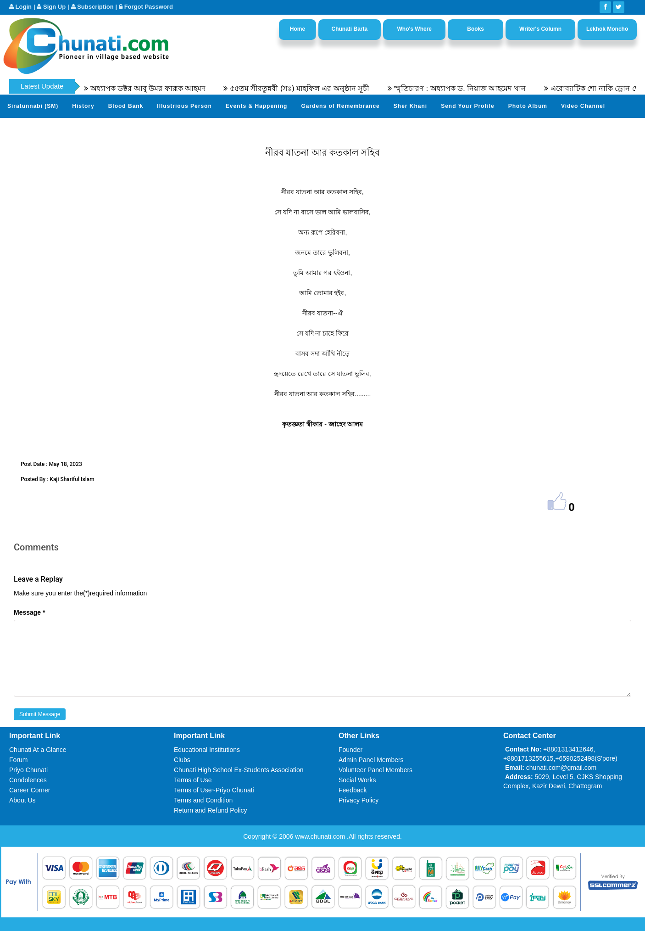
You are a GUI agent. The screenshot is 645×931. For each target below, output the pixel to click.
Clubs (182, 759)
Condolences (28, 780)
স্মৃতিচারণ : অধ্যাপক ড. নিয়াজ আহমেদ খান (466, 88)
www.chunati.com (321, 836)
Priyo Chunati (28, 770)
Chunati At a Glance (38, 749)
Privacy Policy (358, 800)
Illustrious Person (184, 106)
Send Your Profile (468, 106)
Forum (18, 759)
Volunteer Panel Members (375, 770)
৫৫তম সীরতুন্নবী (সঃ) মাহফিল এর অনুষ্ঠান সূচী (305, 88)
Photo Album (527, 106)
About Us (22, 800)
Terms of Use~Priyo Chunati (214, 790)
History (83, 106)
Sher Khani (410, 106)
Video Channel (583, 106)
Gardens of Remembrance (340, 106)
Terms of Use (192, 780)
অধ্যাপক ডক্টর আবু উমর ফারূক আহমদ (153, 88)
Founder (350, 749)
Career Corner (29, 790)
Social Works (357, 780)
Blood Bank (126, 106)
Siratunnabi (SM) (32, 106)
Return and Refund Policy (210, 810)
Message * (29, 612)
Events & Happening (257, 106)
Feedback (353, 790)
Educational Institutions (207, 749)
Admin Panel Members (371, 759)
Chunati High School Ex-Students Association (239, 770)
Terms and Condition (203, 800)
